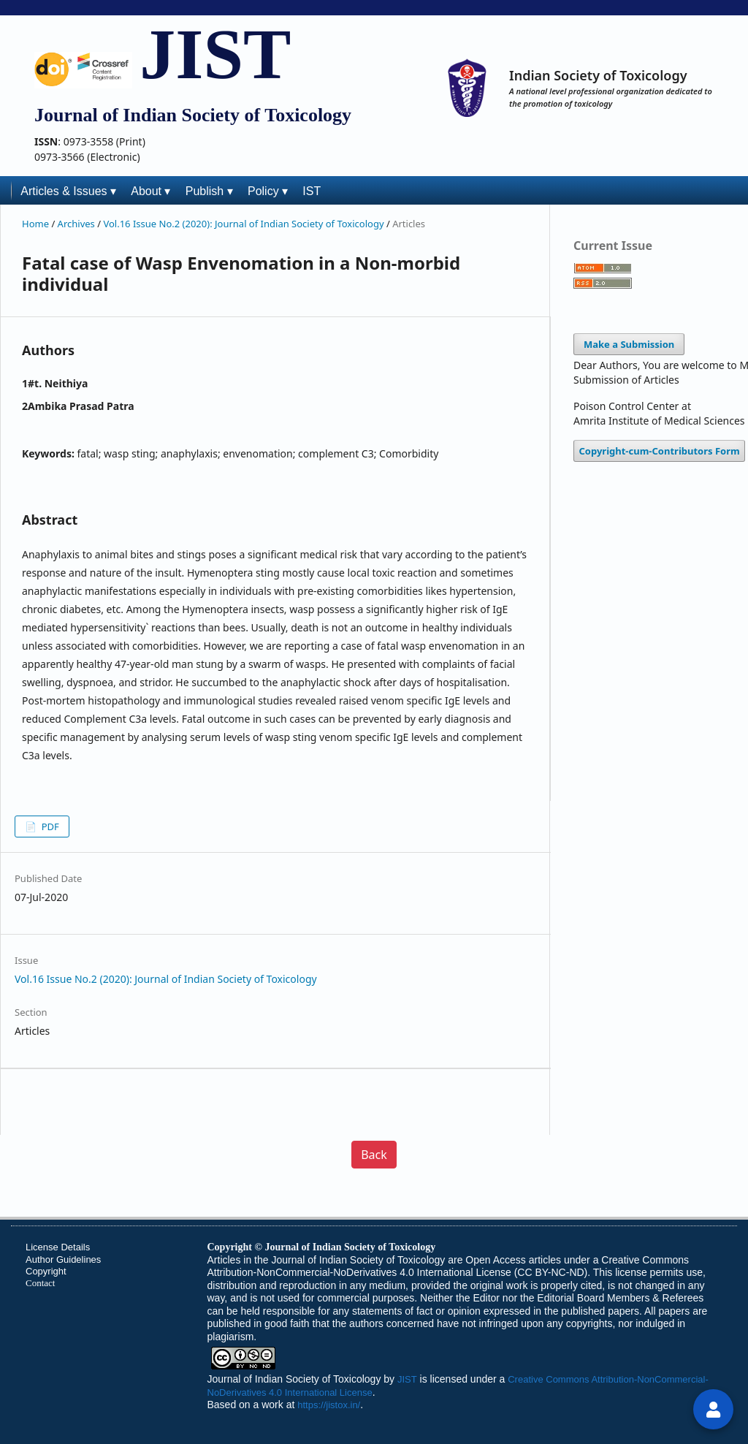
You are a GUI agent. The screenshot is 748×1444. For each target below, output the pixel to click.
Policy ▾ (268, 191)
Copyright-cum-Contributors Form (659, 450)
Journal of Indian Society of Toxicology (294, 1379)
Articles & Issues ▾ (68, 191)
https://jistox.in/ (328, 1404)
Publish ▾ (209, 191)
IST (311, 191)
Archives (78, 223)
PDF (48, 826)
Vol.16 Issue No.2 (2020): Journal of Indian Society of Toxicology (244, 223)
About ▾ (150, 191)
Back (374, 1155)
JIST (215, 54)
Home (36, 223)
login (714, 1415)
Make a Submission (629, 344)
